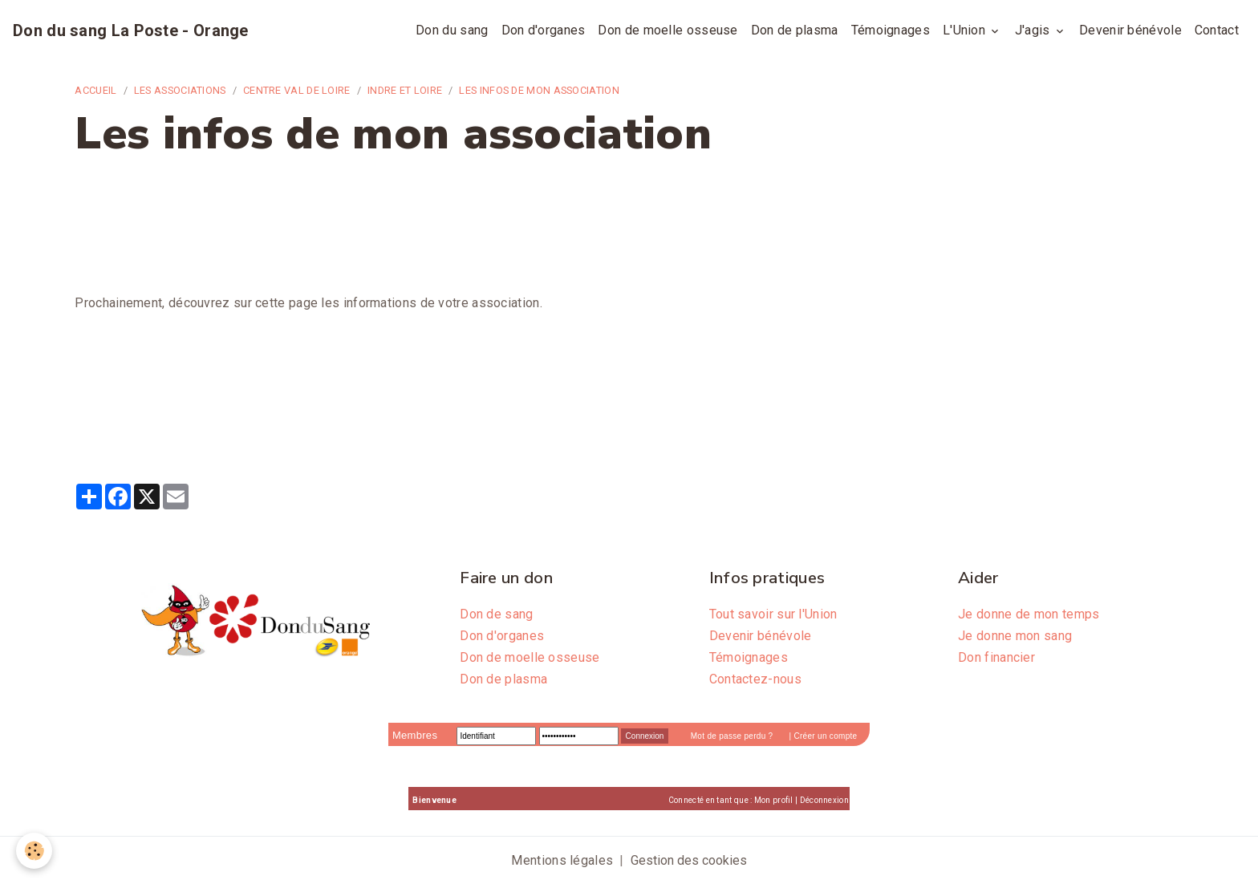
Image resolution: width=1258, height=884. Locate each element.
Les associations (180, 90)
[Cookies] (34, 851)
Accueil (95, 90)
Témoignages (890, 30)
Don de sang (496, 614)
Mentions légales (562, 860)
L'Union (965, 30)
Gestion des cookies (689, 860)
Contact (1217, 30)
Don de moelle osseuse (667, 30)
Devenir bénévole (1130, 30)
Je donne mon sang (1015, 635)
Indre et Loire (404, 90)
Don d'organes (543, 30)
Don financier (996, 657)
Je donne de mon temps (1028, 614)
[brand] (131, 30)
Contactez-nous (755, 679)
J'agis (1034, 30)
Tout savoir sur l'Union (773, 614)
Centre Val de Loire (297, 90)
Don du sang (452, 30)
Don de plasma (794, 30)
